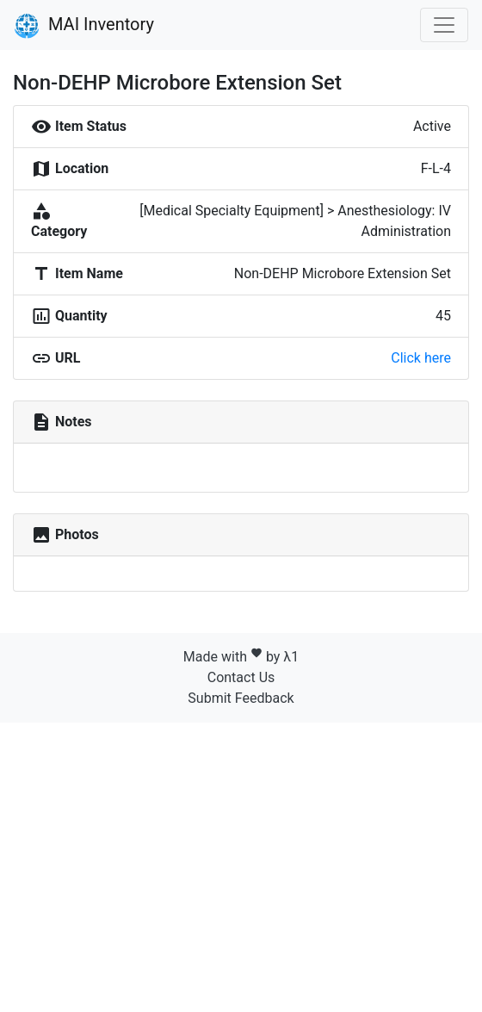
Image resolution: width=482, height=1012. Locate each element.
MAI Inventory (84, 26)
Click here (421, 358)
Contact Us (241, 677)
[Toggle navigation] (444, 25)
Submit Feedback (241, 698)
